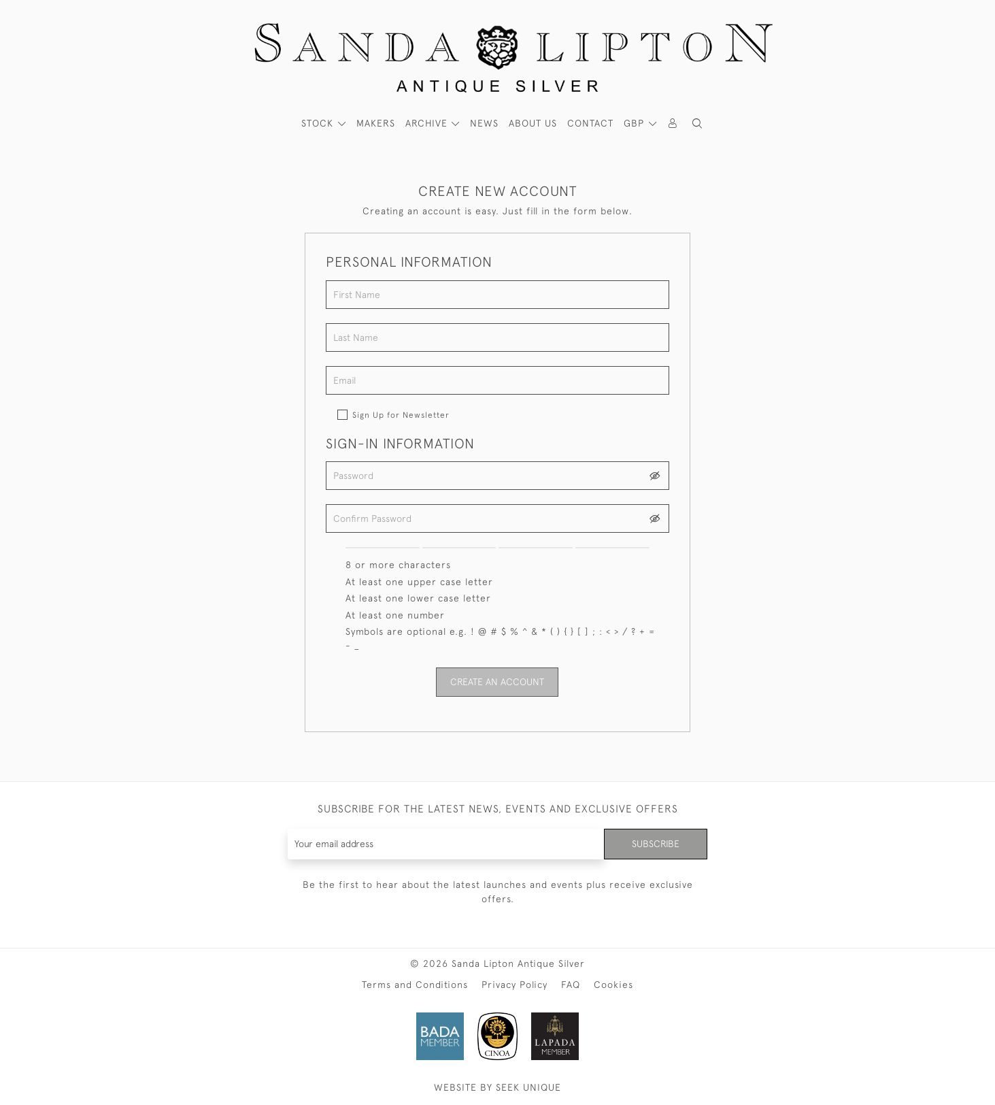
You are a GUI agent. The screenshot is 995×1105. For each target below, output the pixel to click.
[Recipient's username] (446, 844)
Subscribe (655, 843)
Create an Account (497, 681)
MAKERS (375, 123)
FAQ (570, 984)
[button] (697, 123)
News (484, 123)
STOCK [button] (319, 123)
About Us (533, 123)
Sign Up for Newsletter (401, 415)
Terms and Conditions (415, 984)
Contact (590, 123)
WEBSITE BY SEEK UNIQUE (497, 1087)
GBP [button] (635, 123)
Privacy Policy (514, 984)
